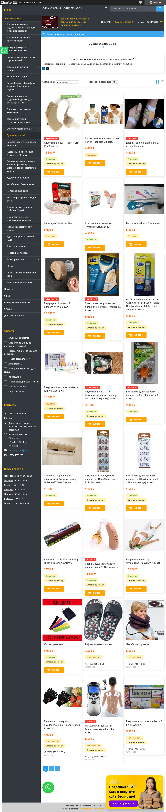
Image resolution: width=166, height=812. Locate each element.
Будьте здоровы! (16, 135)
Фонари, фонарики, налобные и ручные (17, 49)
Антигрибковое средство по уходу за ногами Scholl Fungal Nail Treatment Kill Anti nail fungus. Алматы (143, 304)
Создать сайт (25, 2)
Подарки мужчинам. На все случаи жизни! (21, 59)
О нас (7, 295)
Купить (55, 172)
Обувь (10, 266)
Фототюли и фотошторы (19, 282)
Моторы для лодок (17, 76)
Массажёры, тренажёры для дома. (21, 199)
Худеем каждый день (18, 177)
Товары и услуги (12, 18)
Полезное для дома (17, 190)
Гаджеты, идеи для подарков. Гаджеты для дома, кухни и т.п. (19, 99)
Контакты (152, 21)
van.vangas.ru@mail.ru (19, 450)
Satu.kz (97, 806)
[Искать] (160, 9)
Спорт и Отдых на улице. (19, 128)
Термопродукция (15, 259)
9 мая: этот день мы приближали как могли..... (20, 219)
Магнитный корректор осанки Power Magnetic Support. (102, 140)
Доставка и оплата (14, 315)
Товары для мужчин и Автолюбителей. (18, 39)
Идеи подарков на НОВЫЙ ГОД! (21, 238)
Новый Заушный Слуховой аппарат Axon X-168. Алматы (102, 565)
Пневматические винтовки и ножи (21, 274)
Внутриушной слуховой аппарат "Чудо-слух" (57, 305)
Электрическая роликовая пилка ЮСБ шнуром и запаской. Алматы (103, 307)
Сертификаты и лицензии (17, 302)
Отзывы (8, 308)
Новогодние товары (17, 252)
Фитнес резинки (53, 644)
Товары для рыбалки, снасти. (18, 69)
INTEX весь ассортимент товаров (19, 228)
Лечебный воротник (137, 644)
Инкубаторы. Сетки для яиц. (21, 184)
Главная (106, 21)
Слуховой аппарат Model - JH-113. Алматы (61, 144)
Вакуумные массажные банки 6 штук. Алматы (144, 723)
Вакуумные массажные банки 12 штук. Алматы (61, 389)
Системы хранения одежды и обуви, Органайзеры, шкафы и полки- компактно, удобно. (21, 166)
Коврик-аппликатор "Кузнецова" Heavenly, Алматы (143, 561)
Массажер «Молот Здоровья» (143, 223)
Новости (8, 289)
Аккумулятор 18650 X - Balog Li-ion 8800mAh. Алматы (61, 561)
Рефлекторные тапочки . (99, 644)
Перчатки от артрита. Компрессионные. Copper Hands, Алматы (62, 725)
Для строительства (17, 246)
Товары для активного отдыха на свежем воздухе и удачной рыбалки (21, 27)
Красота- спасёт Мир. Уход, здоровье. (21, 144)
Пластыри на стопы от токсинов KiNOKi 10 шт (98, 225)
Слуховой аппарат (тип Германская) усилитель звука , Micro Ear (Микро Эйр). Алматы (102, 395)
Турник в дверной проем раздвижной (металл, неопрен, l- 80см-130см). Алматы (62, 479)
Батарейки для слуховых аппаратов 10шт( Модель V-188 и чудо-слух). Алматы (142, 479)
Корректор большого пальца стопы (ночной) (143, 144)
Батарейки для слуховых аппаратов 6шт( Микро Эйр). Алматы (142, 395)
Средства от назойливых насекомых (19, 111)
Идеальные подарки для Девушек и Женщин (20, 153)
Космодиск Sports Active (58, 223)
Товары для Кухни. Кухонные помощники (18, 120)
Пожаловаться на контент (92, 809)
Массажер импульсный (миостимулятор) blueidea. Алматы (100, 729)
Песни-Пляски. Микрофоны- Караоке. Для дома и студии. (21, 86)
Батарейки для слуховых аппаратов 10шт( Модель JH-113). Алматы (102, 479)
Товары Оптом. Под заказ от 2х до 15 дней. (20, 209)
